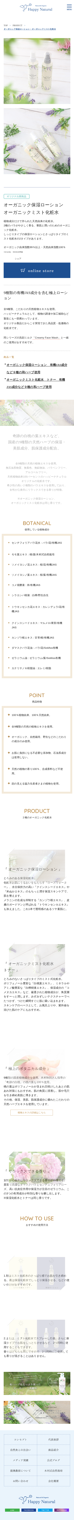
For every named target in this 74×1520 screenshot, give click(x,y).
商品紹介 (53, 1450)
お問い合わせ (20, 1481)
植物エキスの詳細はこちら (35, 1112)
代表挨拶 (53, 1439)
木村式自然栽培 (53, 1471)
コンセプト (20, 1439)
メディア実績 (20, 1460)
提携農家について (20, 1471)
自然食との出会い (20, 1450)
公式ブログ (53, 1460)
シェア (18, 258)
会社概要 (53, 1481)
